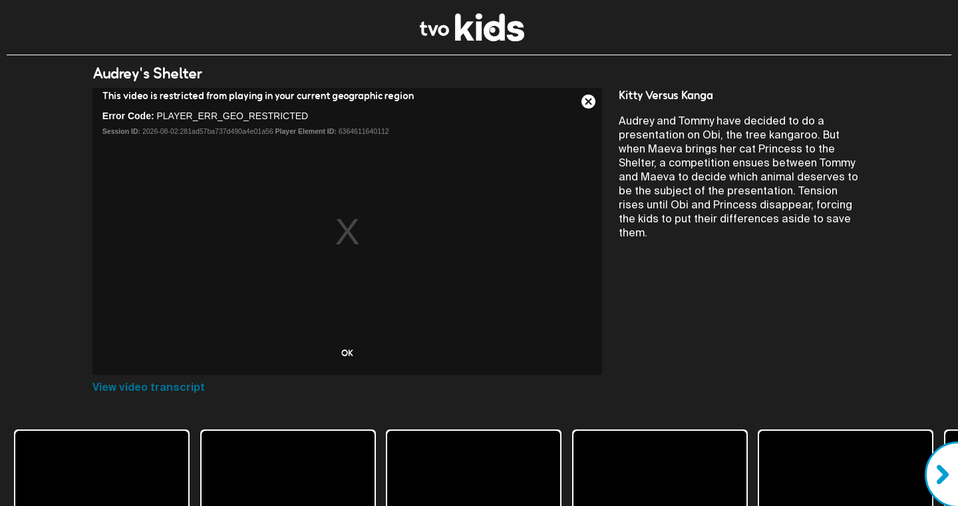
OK (347, 353)
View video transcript (148, 387)
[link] (472, 38)
